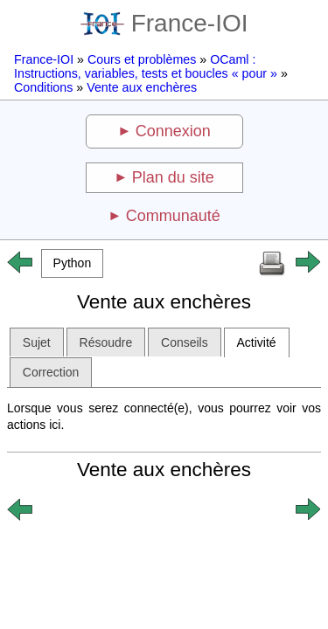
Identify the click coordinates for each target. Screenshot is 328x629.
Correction (51, 372)
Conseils (184, 342)
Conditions (43, 87)
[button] (72, 263)
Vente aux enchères (142, 87)
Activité (256, 342)
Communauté (173, 216)
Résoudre (106, 342)
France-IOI (164, 23)
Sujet (37, 342)
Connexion (173, 131)
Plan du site (173, 177)
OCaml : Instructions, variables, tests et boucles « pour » (145, 66)
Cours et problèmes (141, 59)
